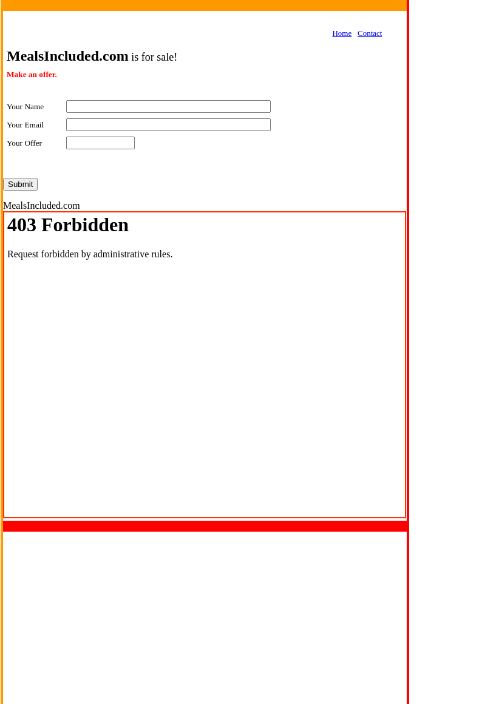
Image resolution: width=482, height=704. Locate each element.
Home (341, 33)
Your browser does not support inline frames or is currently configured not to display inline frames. (204, 364)
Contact (370, 33)
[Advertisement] (445, 192)
